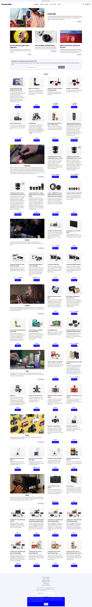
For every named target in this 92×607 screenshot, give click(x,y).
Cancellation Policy (46, 581)
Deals (54, 4)
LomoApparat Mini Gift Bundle (55, 230)
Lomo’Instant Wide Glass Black (73, 264)
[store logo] (7, 4)
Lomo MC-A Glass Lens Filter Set (74, 193)
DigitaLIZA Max (32, 123)
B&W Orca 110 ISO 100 (34, 88)
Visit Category (41, 176)
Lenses (41, 4)
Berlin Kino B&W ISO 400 (55, 361)
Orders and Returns (46, 585)
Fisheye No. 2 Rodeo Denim (54, 426)
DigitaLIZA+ (12, 395)
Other (59, 4)
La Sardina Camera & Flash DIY (55, 458)
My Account (46, 583)
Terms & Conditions (46, 577)
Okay (46, 604)
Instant (46, 4)
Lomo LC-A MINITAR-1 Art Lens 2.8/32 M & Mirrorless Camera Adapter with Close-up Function (55, 194)
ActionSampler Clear (52, 330)
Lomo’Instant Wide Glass (53, 264)
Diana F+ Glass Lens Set (15, 123)
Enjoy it (29, 54)
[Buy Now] (55, 410)
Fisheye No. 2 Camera (35, 395)
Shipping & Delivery (46, 580)
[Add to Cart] (18, 107)
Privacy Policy (46, 578)
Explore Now (53, 51)
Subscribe (61, 67)
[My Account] (85, 4)
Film (51, 4)
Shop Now (79, 21)
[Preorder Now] (74, 140)
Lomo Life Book (69, 486)
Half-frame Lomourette (71, 426)
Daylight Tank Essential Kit (72, 88)
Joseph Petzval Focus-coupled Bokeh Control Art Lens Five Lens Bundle (36, 194)
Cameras (36, 4)
